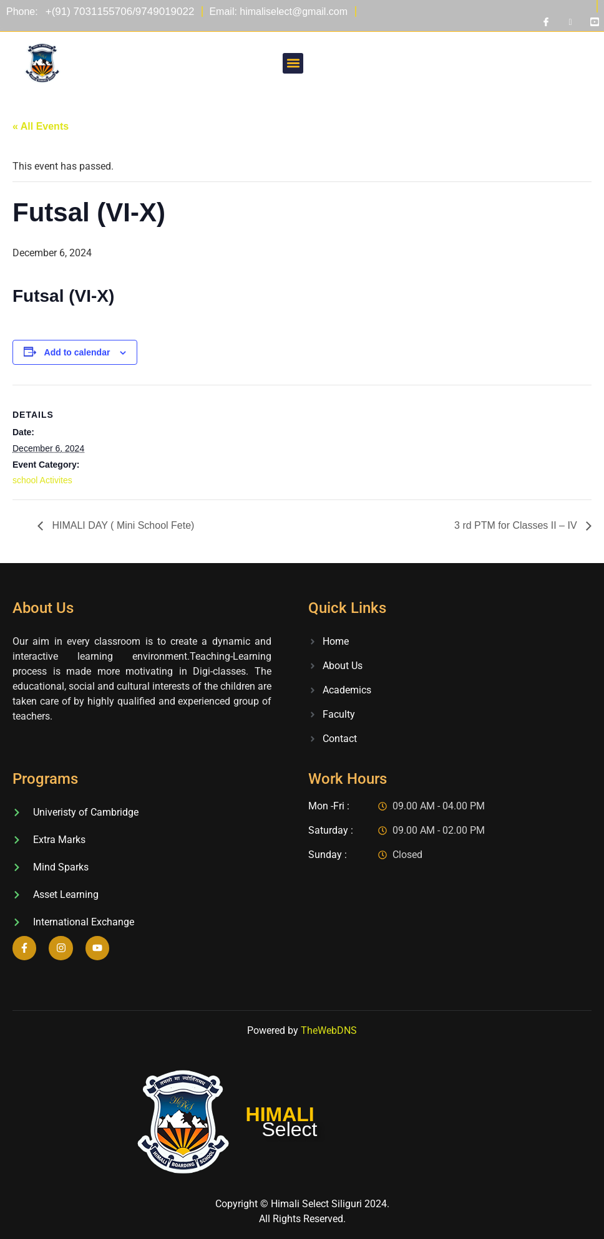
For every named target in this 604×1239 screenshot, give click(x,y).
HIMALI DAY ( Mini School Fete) (121, 525)
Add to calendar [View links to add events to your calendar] (77, 352)
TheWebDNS (329, 1030)
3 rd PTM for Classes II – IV (517, 525)
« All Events (40, 126)
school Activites (42, 480)
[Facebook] (546, 21)
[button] (293, 63)
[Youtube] (594, 21)
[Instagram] (570, 21)
